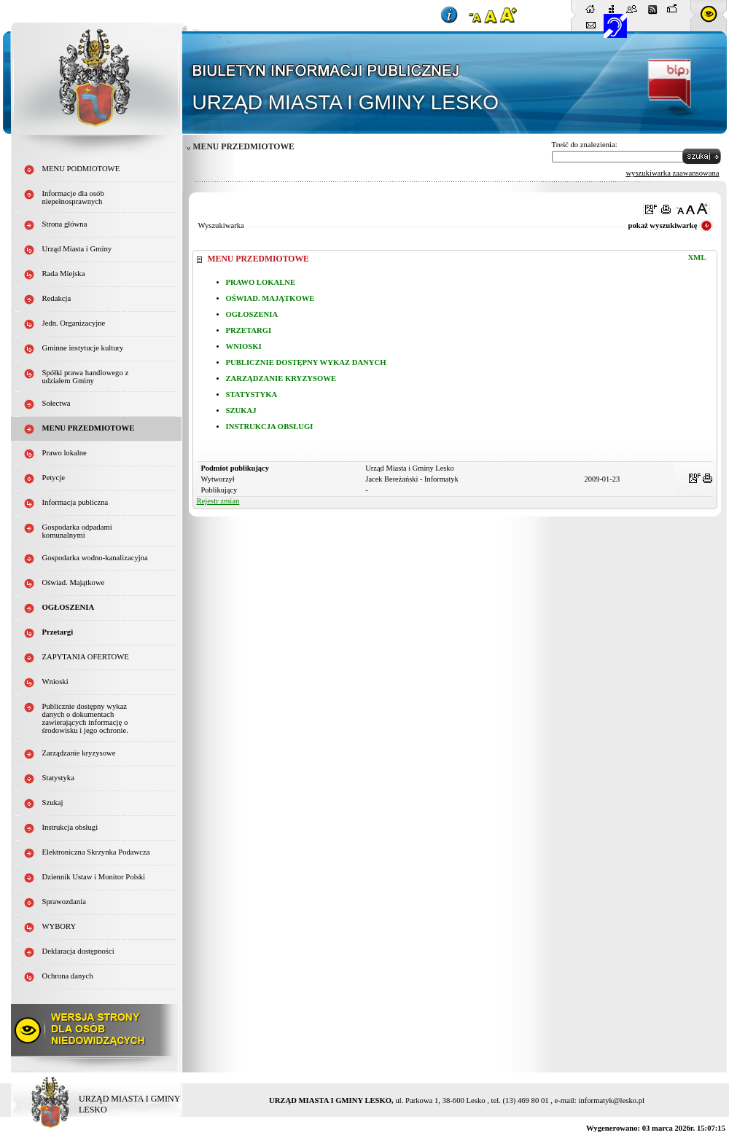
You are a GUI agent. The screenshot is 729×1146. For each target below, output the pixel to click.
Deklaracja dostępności (78, 951)
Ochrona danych (67, 976)
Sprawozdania (64, 902)
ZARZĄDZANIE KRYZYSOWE (281, 378)
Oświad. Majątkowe (73, 582)
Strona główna (64, 224)
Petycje (53, 478)
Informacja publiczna (75, 502)
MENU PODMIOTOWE (81, 169)
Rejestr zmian (218, 501)
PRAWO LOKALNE (261, 282)
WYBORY (59, 926)
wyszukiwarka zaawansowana (672, 173)
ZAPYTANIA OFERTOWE (85, 657)
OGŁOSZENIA (252, 314)
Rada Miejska (63, 274)
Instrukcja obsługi (70, 827)
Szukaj (52, 802)
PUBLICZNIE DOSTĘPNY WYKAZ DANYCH (306, 362)
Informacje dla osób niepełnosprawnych (73, 197)
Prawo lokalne (64, 453)
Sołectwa (56, 403)
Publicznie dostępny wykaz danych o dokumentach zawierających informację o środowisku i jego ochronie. (85, 718)
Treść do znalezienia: (584, 145)
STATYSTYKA (252, 394)
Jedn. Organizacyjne (74, 323)
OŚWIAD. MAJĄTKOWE (270, 298)
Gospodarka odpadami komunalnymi (77, 531)
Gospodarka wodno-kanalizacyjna (95, 558)
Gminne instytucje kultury (83, 348)
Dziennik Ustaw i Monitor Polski (94, 877)
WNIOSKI (244, 346)
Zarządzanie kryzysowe (79, 753)
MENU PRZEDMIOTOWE (88, 428)
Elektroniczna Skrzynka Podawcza (96, 852)
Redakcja (56, 298)
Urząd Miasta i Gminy (77, 249)
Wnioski (55, 682)
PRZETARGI (249, 330)
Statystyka (58, 778)
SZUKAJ (241, 411)
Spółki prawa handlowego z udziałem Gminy (85, 377)
